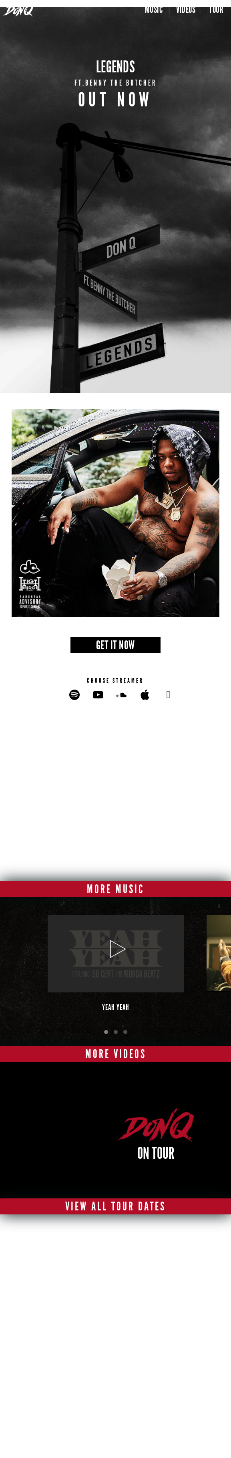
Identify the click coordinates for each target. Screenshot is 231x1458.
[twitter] (104, 1376)
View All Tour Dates (115, 1206)
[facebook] (80, 1376)
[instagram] (128, 1376)
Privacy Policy (90, 1327)
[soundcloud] (131, 1394)
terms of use (120, 1429)
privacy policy (122, 1422)
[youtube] (151, 1376)
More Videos (115, 1053)
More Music (115, 889)
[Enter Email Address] (107, 1286)
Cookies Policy (122, 1435)
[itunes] (107, 1394)
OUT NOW (115, 100)
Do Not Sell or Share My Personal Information (137, 1442)
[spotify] (84, 1394)
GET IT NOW (115, 645)
